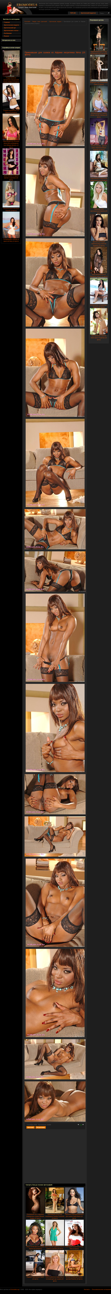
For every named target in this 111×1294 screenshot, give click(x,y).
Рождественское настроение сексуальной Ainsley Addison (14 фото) (11, 79)
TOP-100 (73, 13)
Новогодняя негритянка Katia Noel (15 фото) (74, 1246)
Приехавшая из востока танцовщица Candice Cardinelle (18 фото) (54, 1215)
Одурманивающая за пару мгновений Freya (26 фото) (99, 52)
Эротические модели (11, 25)
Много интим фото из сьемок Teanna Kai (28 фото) (35, 1246)
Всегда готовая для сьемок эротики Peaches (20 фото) (74, 1277)
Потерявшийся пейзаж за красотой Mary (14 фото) (11, 239)
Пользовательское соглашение (101, 1289)
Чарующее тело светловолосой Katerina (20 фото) (98, 210)
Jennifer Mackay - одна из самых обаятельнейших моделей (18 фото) (99, 147)
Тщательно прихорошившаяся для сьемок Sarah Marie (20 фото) (74, 1215)
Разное (6, 36)
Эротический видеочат (88, 13)
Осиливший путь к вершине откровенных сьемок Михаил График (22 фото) (35, 1215)
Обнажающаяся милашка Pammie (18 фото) (11, 208)
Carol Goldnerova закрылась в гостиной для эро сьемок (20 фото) (54, 1278)
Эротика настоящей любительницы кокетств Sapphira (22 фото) (99, 243)
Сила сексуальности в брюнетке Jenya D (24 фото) (99, 274)
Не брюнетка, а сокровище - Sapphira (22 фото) (99, 305)
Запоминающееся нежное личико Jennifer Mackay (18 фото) (99, 114)
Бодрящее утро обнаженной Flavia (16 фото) (99, 82)
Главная (7, 22)
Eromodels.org (14, 1289)
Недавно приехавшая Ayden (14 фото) (35, 1277)
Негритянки (41, 1127)
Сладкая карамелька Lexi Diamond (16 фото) (11, 110)
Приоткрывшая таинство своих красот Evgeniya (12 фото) (99, 337)
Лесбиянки (8, 33)
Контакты (87, 1289)
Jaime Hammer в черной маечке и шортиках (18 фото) (11, 177)
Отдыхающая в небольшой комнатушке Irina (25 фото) (99, 178)
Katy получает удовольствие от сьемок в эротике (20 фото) (54, 1246)
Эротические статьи (11, 30)
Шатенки (30, 1127)
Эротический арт (10, 28)
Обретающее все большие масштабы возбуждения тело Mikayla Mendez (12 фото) (11, 143)
